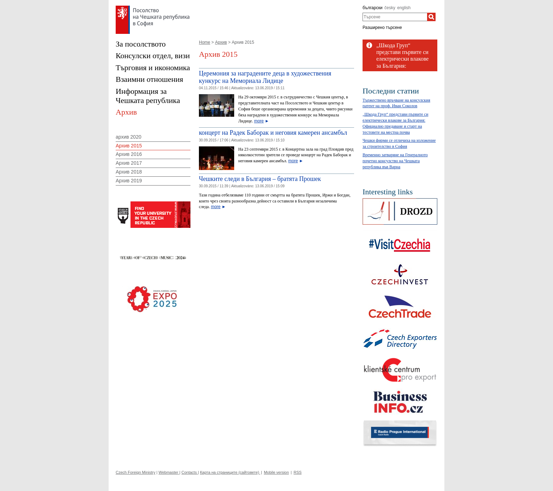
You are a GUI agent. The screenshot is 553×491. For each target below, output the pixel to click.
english (404, 7)
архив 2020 (128, 137)
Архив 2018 (129, 172)
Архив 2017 (129, 163)
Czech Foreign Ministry (135, 472)
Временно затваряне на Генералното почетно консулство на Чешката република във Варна (395, 160)
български (372, 7)
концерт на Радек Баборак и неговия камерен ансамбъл (273, 132)
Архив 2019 (129, 180)
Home (204, 42)
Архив (221, 42)
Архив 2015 (129, 145)
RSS (297, 472)
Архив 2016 (129, 154)
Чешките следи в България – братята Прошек (260, 178)
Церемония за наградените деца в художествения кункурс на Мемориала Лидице (265, 77)
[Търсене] (431, 17)
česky (389, 7)
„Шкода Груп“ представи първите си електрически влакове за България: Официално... (402, 58)
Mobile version (276, 472)
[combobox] (395, 17)
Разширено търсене (382, 27)
